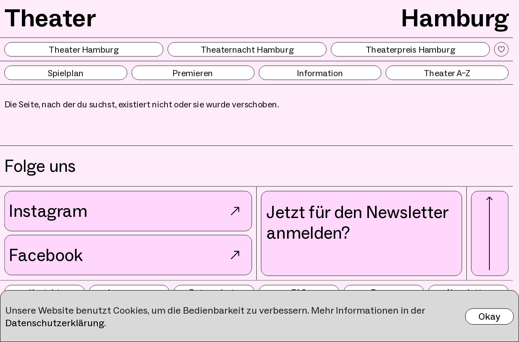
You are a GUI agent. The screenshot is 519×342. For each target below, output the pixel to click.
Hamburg (455, 17)
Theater (50, 17)
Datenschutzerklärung (54, 323)
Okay (489, 316)
